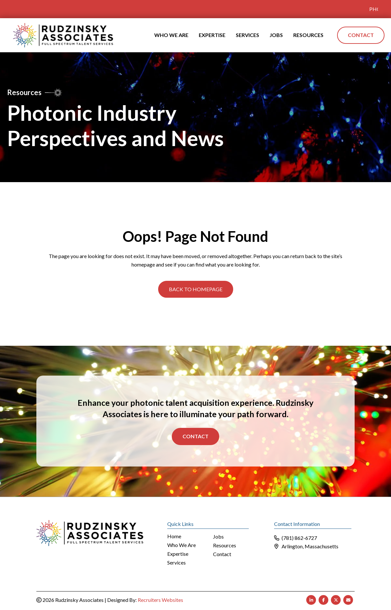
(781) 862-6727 (299, 537)
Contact (195, 436)
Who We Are (181, 545)
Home (174, 536)
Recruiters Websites (160, 599)
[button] (195, 288)
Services (176, 562)
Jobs (218, 536)
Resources (224, 545)
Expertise (177, 553)
